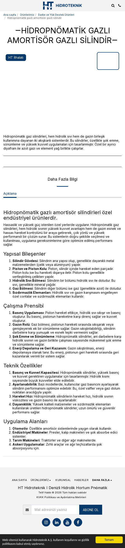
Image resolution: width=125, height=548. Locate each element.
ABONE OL (91, 510)
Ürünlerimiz (27, 14)
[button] (5, 5)
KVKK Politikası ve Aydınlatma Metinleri (61, 497)
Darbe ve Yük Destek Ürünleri (56, 14)
